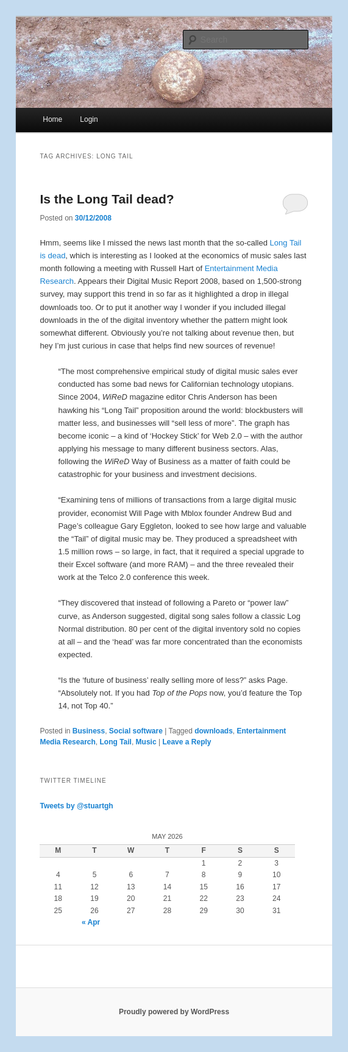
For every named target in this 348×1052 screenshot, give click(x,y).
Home (52, 119)
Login (89, 119)
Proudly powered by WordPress (174, 1012)
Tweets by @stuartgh (76, 806)
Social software (136, 731)
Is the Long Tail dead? (107, 199)
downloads (213, 731)
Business (89, 731)
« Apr (91, 922)
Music (146, 742)
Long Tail (116, 742)
